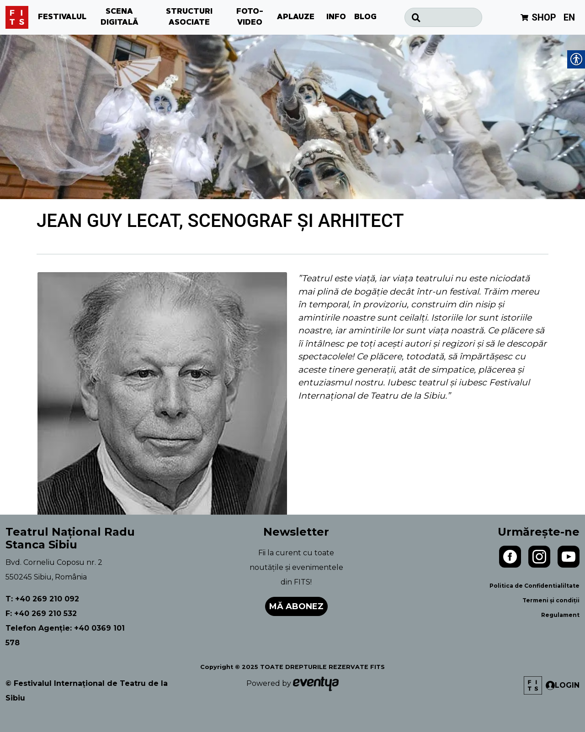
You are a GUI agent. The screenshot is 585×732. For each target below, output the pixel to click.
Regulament (560, 614)
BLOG (365, 17)
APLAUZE (295, 17)
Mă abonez (296, 606)
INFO (336, 17)
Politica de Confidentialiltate (534, 585)
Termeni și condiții (551, 600)
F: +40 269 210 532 (41, 613)
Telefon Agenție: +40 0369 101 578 (65, 635)
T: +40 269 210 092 (42, 599)
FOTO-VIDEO (249, 17)
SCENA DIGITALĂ (119, 17)
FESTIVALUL (62, 17)
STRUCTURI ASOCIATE (189, 17)
